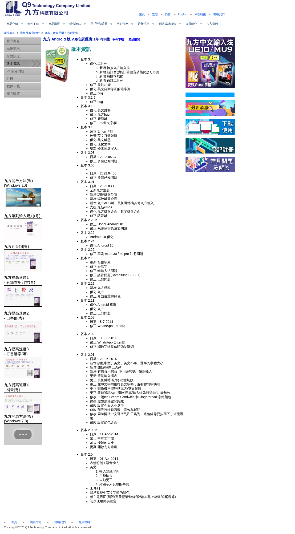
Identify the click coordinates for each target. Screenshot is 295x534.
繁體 (155, 14)
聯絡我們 (219, 14)
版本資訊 (13, 63)
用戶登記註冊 (98, 23)
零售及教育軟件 (30, 33)
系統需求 (13, 48)
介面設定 (13, 56)
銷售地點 (75, 23)
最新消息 (143, 23)
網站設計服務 (167, 23)
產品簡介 (13, 41)
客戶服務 (122, 23)
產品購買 (54, 23)
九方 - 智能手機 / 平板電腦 (61, 33)
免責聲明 (84, 522)
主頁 (142, 14)
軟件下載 (33, 23)
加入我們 (212, 23)
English (182, 14)
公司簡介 (191, 23)
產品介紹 (12, 23)
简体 (168, 14)
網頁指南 (200, 14)
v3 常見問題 (15, 71)
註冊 (10, 79)
